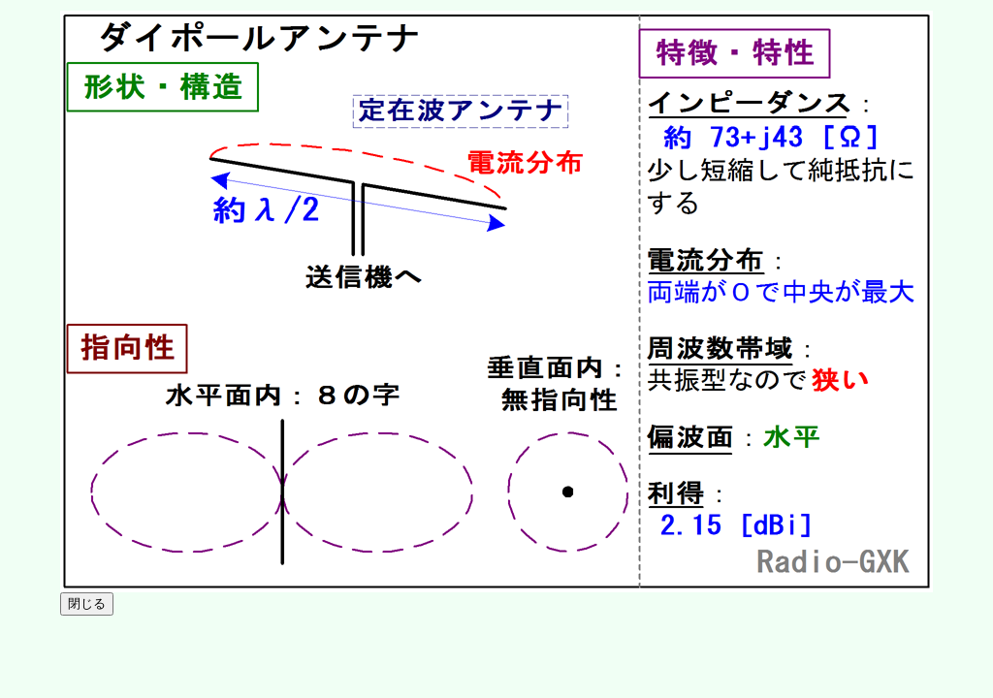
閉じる (87, 603)
